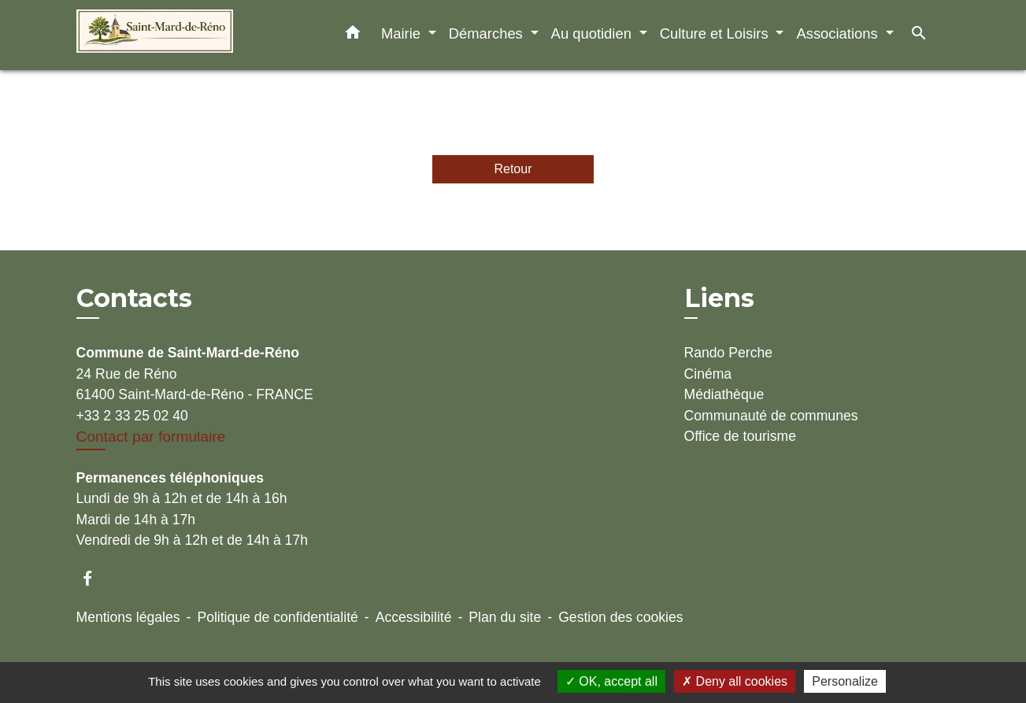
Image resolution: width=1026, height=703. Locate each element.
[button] (353, 35)
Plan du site (505, 617)
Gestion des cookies (620, 617)
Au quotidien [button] (593, 33)
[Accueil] (174, 35)
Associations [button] (838, 33)
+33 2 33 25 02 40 (132, 416)
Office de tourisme (740, 436)
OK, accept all (611, 681)
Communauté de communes (771, 416)
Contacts (134, 298)
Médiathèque (724, 394)
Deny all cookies (734, 681)
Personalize (845, 681)
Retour (513, 169)
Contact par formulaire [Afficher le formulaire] (151, 436)
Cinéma (708, 374)
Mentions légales (128, 617)
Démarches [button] (488, 33)
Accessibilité (414, 617)
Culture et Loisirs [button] (716, 33)
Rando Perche (728, 353)
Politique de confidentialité (277, 617)
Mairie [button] (402, 33)
